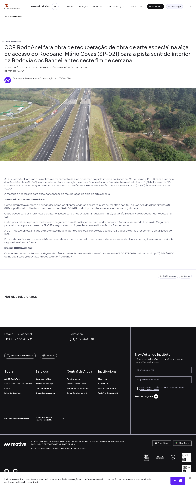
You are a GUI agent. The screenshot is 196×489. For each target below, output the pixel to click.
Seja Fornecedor (107, 388)
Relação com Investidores (16, 418)
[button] (174, 6)
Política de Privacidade (41, 448)
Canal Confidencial (77, 393)
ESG (7, 388)
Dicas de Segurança (45, 393)
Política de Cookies (62, 448)
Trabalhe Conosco (108, 393)
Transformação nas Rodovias (18, 384)
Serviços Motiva (43, 379)
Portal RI (103, 384)
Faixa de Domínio (12, 393)
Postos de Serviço (44, 384)
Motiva (102, 379)
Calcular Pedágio (44, 388)
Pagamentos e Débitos (78, 388)
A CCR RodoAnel (12, 379)
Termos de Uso (79, 448)
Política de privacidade (149, 390)
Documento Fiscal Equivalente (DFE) (49, 418)
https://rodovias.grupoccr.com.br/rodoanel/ (44, 256)
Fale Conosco (73, 379)
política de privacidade (27, 482)
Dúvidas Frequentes (76, 384)
